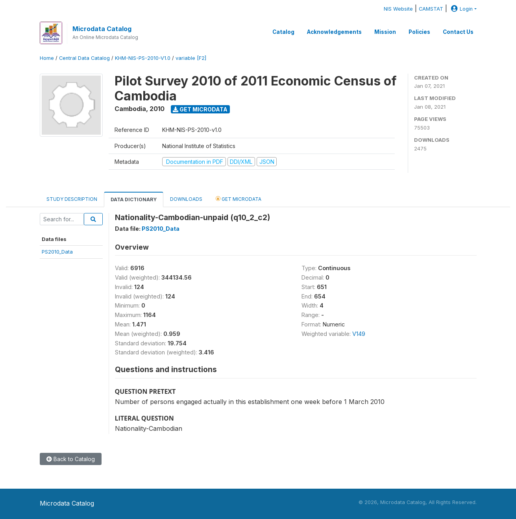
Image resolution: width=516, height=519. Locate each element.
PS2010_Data (57, 251)
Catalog (283, 32)
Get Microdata (200, 109)
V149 (358, 333)
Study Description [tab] (71, 199)
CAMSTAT (431, 9)
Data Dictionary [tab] (134, 199)
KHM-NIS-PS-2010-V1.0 (142, 58)
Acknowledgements (334, 32)
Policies (419, 32)
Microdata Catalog (101, 29)
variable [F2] (191, 58)
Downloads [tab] (186, 199)
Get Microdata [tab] (238, 198)
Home (47, 58)
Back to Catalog (70, 459)
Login (461, 9)
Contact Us (458, 32)
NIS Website (398, 9)
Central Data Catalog (84, 58)
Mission (385, 32)
